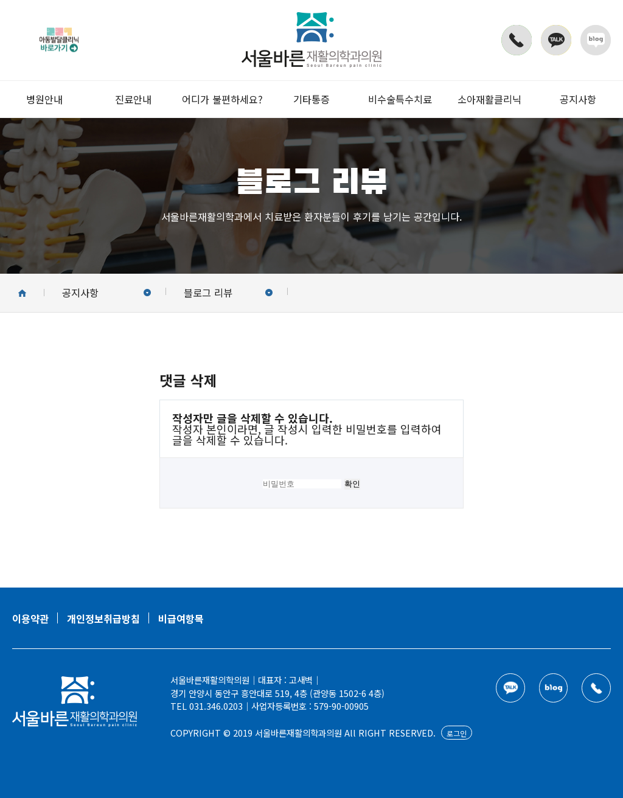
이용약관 (30, 618)
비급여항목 (181, 618)
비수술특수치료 (400, 99)
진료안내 (133, 99)
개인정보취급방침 (103, 618)
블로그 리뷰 (228, 292)
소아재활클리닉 (489, 99)
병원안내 (44, 99)
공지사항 (578, 99)
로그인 (457, 733)
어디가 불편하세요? (222, 99)
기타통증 (311, 99)
